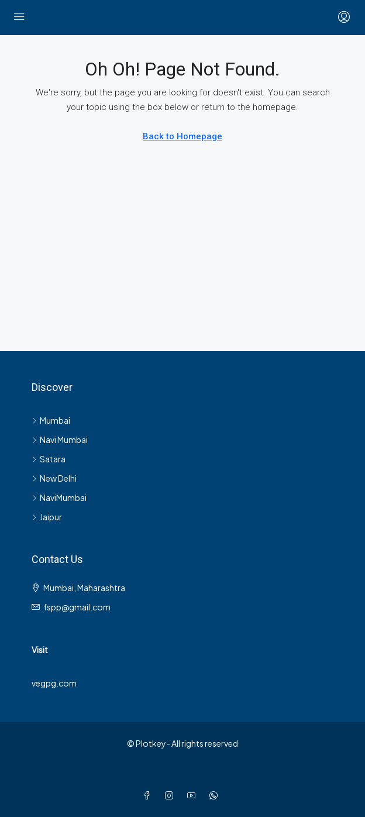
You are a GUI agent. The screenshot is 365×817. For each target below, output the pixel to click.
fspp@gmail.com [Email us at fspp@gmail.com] (77, 607)
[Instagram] (171, 795)
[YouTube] (193, 795)
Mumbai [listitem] (51, 420)
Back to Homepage (182, 136)
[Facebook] (149, 795)
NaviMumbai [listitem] (59, 497)
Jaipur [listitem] (47, 517)
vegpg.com (54, 683)
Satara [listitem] (49, 459)
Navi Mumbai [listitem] (60, 439)
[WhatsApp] (215, 795)
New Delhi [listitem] (54, 478)
